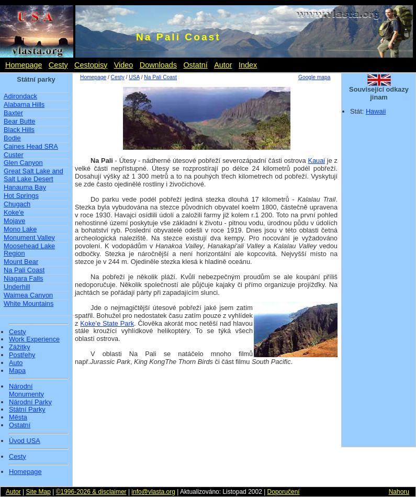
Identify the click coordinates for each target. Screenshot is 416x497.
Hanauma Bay (25, 187)
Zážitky (19, 347)
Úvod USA (24, 441)
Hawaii (376, 111)
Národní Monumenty (26, 390)
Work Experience (34, 339)
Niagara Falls (23, 278)
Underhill (17, 287)
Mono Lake (20, 229)
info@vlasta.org (153, 491)
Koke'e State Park (107, 323)
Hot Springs (21, 196)
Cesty (58, 65)
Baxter (13, 113)
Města (18, 417)
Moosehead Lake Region (29, 250)
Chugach (17, 204)
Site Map (38, 491)
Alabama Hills (24, 104)
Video (123, 65)
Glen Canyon (23, 163)
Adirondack (20, 96)
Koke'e (14, 212)
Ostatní (195, 65)
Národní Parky (30, 402)
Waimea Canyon (28, 295)
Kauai (316, 160)
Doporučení (283, 491)
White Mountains (28, 303)
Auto (16, 363)
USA (134, 77)
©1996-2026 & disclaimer (91, 491)
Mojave (14, 221)
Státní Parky (27, 409)
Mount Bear (21, 262)
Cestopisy (90, 65)
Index (248, 65)
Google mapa (314, 77)
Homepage (23, 65)
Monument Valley (29, 237)
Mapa (17, 370)
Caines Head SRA (31, 146)
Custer (14, 155)
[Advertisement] (205, 388)
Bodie (12, 138)
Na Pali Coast (24, 270)
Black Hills (19, 130)
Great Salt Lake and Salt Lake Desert (33, 175)
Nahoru (399, 491)
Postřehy (22, 355)
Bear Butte (19, 121)
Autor (223, 65)
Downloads (158, 65)
